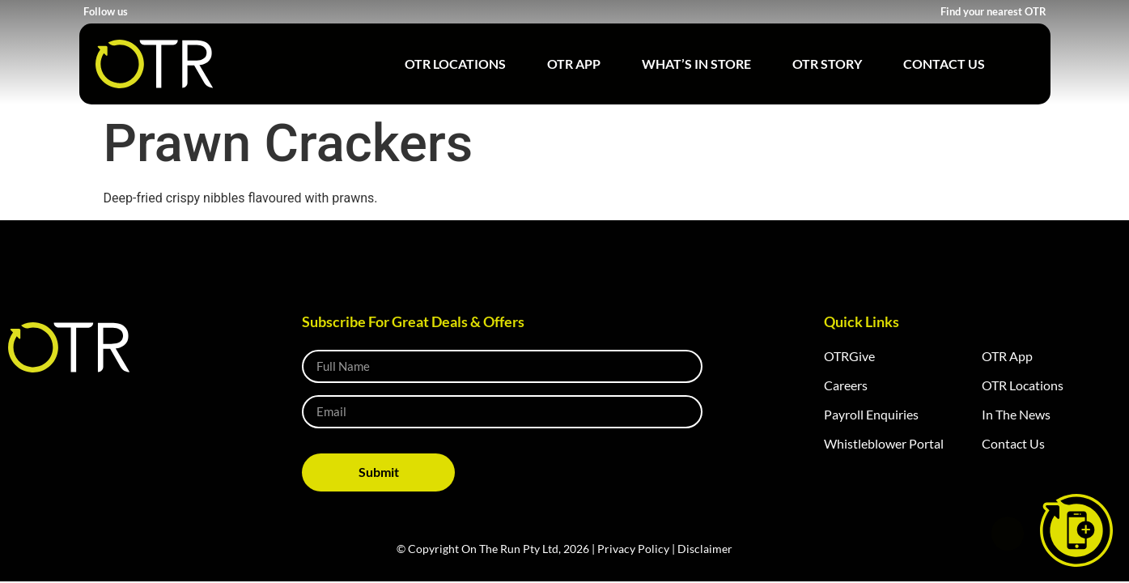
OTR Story (827, 63)
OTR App (574, 63)
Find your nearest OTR (993, 11)
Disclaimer (704, 548)
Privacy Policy (633, 548)
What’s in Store (696, 63)
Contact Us (944, 63)
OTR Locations (455, 63)
